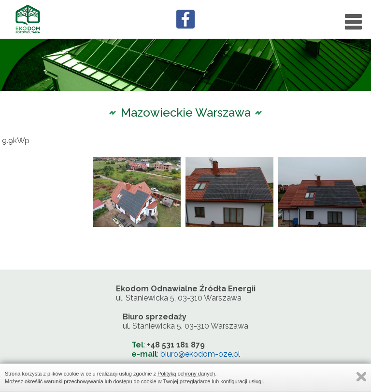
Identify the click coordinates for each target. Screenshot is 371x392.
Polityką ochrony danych (186, 374)
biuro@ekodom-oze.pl (200, 354)
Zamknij (361, 376)
